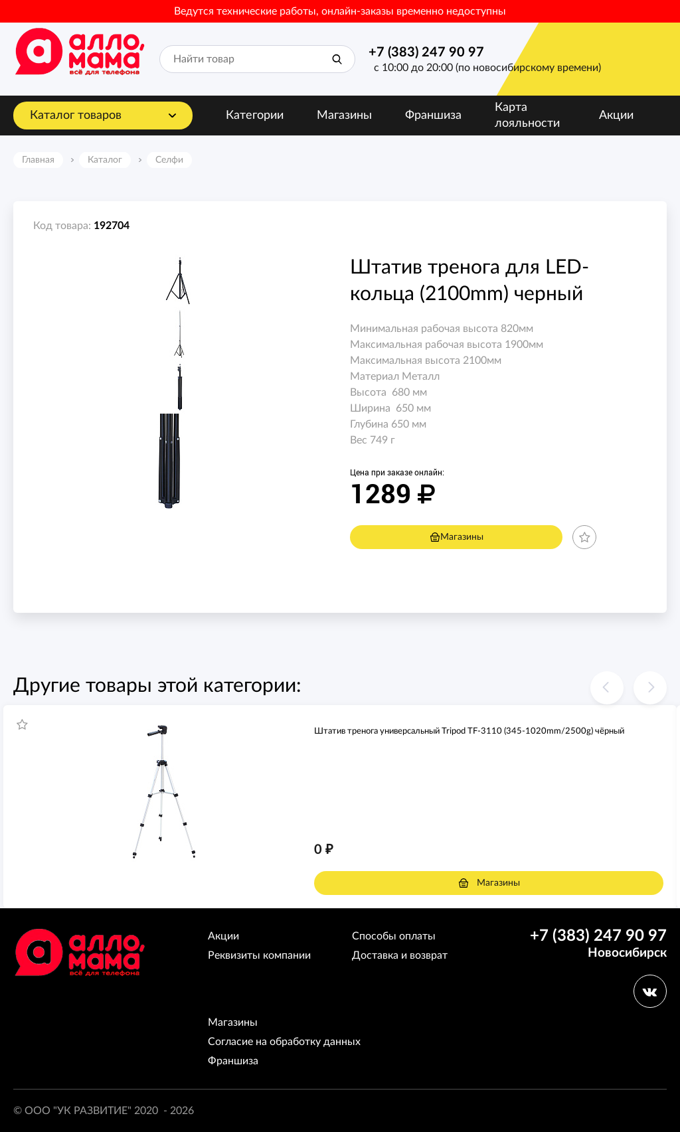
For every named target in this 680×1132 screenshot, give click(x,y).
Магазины (344, 115)
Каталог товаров (76, 115)
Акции (616, 115)
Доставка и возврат (400, 955)
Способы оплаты (394, 936)
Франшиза (433, 115)
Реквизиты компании (259, 955)
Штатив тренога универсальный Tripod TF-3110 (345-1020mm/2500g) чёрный (469, 731)
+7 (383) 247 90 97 (426, 52)
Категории (255, 115)
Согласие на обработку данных (284, 1041)
